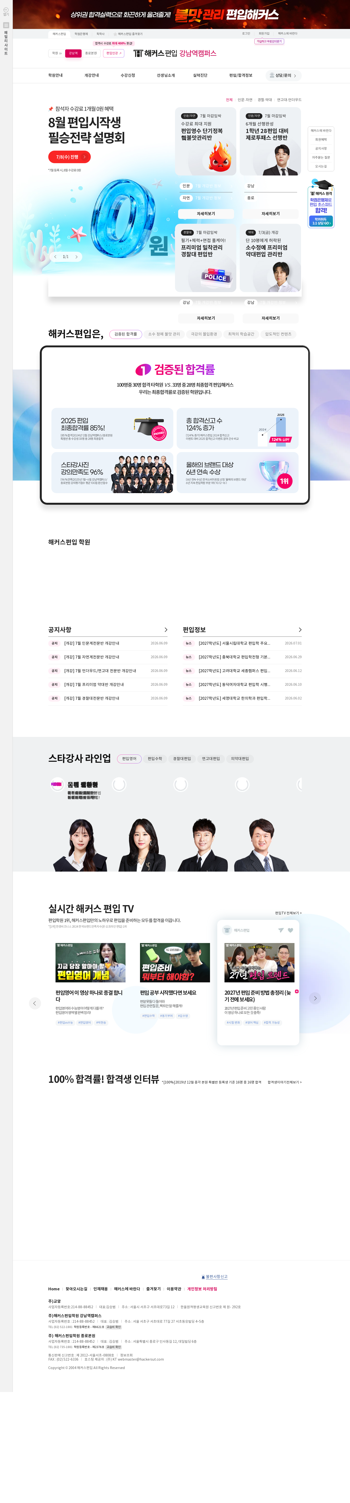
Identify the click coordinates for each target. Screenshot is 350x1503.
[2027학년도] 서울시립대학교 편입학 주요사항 (235, 643)
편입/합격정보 (240, 75)
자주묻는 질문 (321, 158)
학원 (55, 53)
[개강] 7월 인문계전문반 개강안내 (91, 643)
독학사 (101, 34)
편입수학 (155, 759)
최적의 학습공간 (241, 334)
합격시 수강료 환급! (113, 43)
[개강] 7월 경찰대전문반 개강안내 (91, 698)
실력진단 (200, 75)
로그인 (246, 33)
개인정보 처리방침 (202, 1289)
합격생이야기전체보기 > (285, 1082)
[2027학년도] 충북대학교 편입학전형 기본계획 (235, 657)
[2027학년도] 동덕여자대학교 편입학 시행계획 (235, 685)
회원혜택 (321, 140)
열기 (6, 41)
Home (54, 1289)
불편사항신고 (217, 1277)
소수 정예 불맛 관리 (164, 334)
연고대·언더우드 (289, 100)
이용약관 (174, 1289)
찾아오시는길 (76, 1289)
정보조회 (126, 1355)
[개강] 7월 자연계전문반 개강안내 (91, 657)
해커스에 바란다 (287, 33)
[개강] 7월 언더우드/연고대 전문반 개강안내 (100, 671)
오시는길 (321, 166)
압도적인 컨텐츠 (278, 334)
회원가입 (264, 33)
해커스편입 (59, 34)
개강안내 (91, 75)
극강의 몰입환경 (204, 334)
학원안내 (55, 75)
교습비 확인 (114, 1327)
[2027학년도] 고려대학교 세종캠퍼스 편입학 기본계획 (235, 671)
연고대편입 (211, 759)
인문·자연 (245, 100)
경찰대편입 (182, 759)
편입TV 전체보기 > (288, 913)
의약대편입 (240, 759)
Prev (57, 257)
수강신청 (128, 75)
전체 (229, 100)
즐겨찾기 (153, 1289)
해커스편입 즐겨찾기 (130, 34)
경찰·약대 (265, 100)
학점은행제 (81, 34)
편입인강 (112, 53)
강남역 (73, 53)
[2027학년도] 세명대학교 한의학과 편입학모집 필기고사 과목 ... (235, 698)
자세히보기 (206, 213)
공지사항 (321, 149)
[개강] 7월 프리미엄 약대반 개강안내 (94, 685)
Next (74, 257)
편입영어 (129, 759)
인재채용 (100, 1289)
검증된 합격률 (125, 334)
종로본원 (91, 53)
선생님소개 (166, 75)
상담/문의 (285, 75)
